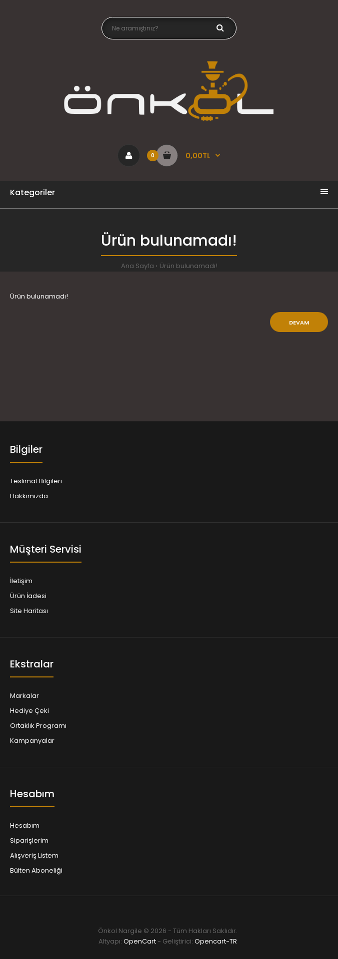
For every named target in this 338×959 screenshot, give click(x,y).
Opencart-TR (215, 941)
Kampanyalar (32, 740)
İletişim (21, 581)
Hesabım (25, 825)
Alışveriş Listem (34, 855)
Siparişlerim (29, 840)
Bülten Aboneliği (36, 870)
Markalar (24, 695)
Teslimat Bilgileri (36, 481)
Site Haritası (29, 611)
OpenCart (140, 941)
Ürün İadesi (28, 596)
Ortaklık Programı (38, 725)
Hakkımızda (29, 496)
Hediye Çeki (29, 710)
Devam (299, 322)
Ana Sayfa (137, 266)
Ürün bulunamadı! (189, 266)
